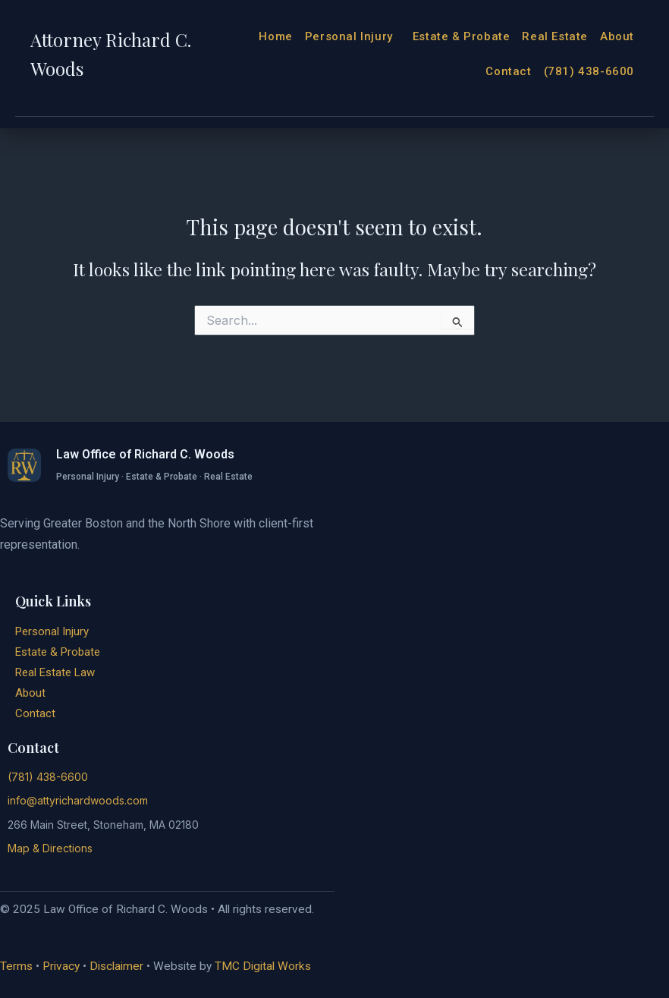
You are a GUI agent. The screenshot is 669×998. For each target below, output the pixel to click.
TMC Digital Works (263, 966)
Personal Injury (352, 36)
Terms (16, 966)
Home (275, 36)
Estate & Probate (461, 36)
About (617, 36)
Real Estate (555, 36)
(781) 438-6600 (589, 71)
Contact (508, 71)
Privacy (61, 966)
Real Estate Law (55, 672)
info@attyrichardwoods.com (78, 800)
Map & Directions (50, 848)
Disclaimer (116, 966)
